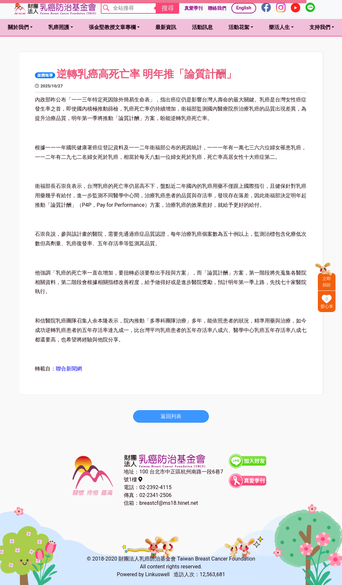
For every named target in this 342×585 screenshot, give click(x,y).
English (243, 7)
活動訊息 (202, 27)
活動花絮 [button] (238, 27)
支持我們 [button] (319, 27)
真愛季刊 (193, 8)
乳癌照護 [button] (58, 27)
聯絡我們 (217, 8)
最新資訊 (165, 27)
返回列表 (171, 416)
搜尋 (168, 8)
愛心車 (326, 306)
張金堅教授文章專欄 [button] (112, 27)
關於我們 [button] (18, 27)
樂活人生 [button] (279, 27)
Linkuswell (157, 574)
